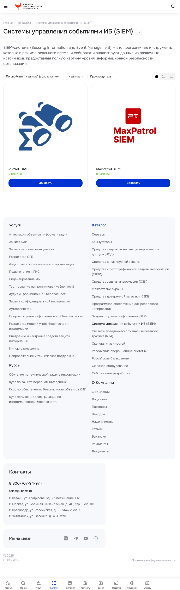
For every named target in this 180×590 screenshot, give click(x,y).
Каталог (99, 225)
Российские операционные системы (119, 351)
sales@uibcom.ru (20, 491)
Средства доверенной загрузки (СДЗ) (120, 296)
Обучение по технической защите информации (44, 374)
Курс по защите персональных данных (38, 382)
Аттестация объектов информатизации (38, 234)
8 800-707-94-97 (24, 483)
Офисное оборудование (110, 366)
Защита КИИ (18, 242)
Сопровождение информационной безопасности (46, 316)
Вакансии (99, 436)
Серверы (98, 234)
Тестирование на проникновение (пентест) (41, 286)
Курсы (14, 365)
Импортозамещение (24, 348)
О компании (101, 392)
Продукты (24, 23)
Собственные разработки (111, 373)
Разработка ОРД (21, 257)
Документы (100, 451)
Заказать (45, 183)
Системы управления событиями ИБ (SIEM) (63, 23)
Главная (8, 23)
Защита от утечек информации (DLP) (119, 316)
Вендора (98, 414)
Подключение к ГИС (24, 272)
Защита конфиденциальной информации (39, 301)
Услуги (15, 225)
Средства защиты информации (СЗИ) (119, 282)
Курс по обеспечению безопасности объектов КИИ (47, 389)
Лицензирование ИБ (24, 279)
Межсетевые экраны (107, 289)
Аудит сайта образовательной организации (41, 264)
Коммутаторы (102, 242)
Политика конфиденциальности (153, 560)
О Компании (103, 382)
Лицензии (99, 399)
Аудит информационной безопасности (38, 294)
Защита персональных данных (31, 249)
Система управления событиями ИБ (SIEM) (124, 324)
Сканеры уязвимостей (108, 343)
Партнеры (99, 407)
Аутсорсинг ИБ (20, 309)
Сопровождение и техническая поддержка (41, 356)
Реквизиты (100, 444)
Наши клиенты (102, 422)
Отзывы (97, 429)
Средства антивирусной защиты (116, 262)
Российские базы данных (111, 358)
